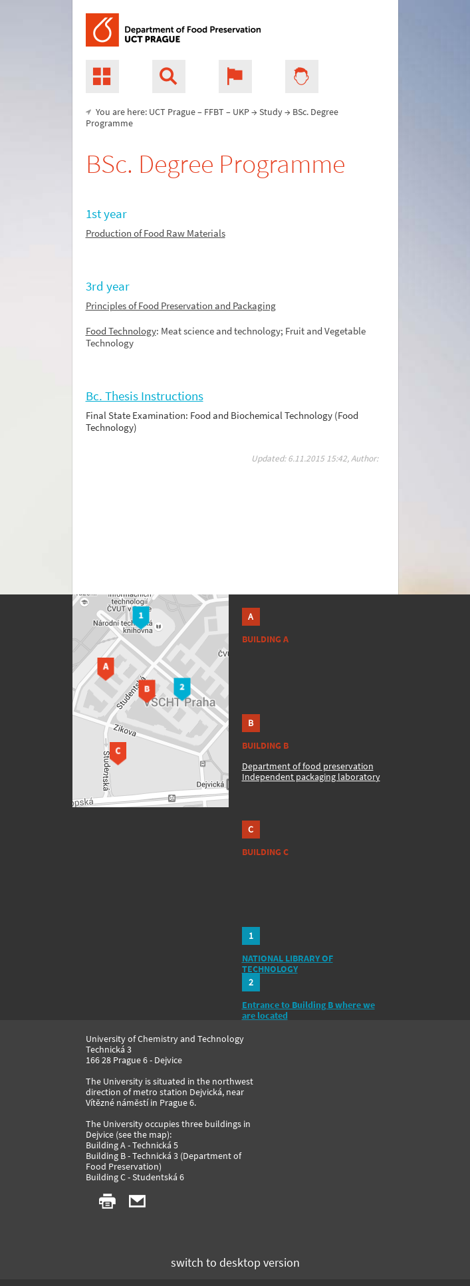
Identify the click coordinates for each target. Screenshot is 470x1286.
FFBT (214, 112)
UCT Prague (172, 112)
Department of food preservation (308, 766)
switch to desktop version (235, 1262)
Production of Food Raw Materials (155, 233)
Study (271, 112)
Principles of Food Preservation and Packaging (181, 305)
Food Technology (121, 330)
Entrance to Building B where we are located (308, 1010)
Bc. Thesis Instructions (144, 396)
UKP (241, 112)
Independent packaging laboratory (311, 777)
